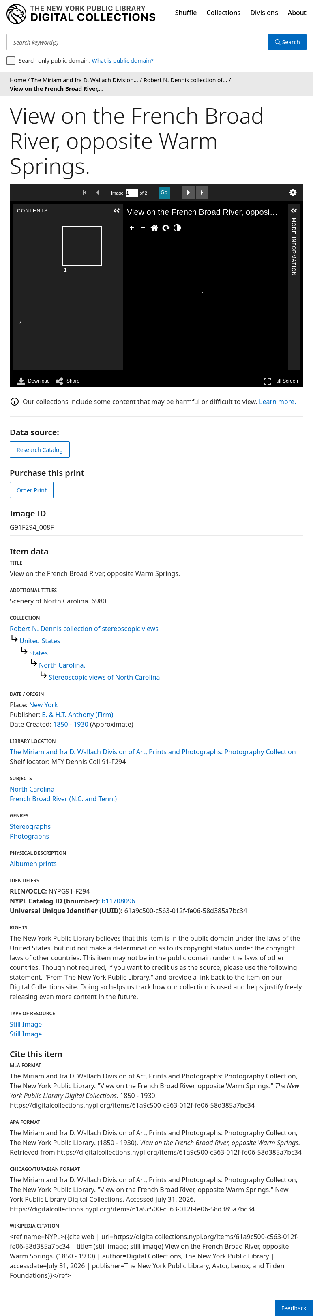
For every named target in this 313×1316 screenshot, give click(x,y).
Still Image (26, 1024)
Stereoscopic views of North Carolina (104, 677)
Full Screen (280, 381)
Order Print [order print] (32, 490)
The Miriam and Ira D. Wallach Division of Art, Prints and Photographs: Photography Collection (153, 751)
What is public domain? (123, 60)
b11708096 (118, 901)
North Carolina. (62, 665)
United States (39, 640)
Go (164, 192)
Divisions (264, 12)
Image (117, 192)
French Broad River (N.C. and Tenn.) (63, 798)
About (297, 12)
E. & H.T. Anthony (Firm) (77, 714)
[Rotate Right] (166, 227)
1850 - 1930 (70, 724)
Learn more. (277, 401)
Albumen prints (33, 863)
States (38, 652)
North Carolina (32, 789)
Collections (224, 12)
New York (43, 704)
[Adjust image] (177, 227)
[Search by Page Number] (132, 193)
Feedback (294, 1308)
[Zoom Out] (143, 227)
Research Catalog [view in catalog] (40, 450)
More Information (293, 221)
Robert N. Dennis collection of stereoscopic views (84, 628)
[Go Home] (154, 227)
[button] (117, 211)
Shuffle (186, 12)
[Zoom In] (131, 227)
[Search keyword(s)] (137, 42)
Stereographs (30, 826)
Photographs (29, 836)
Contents (116, 221)
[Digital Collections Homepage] (80, 14)
